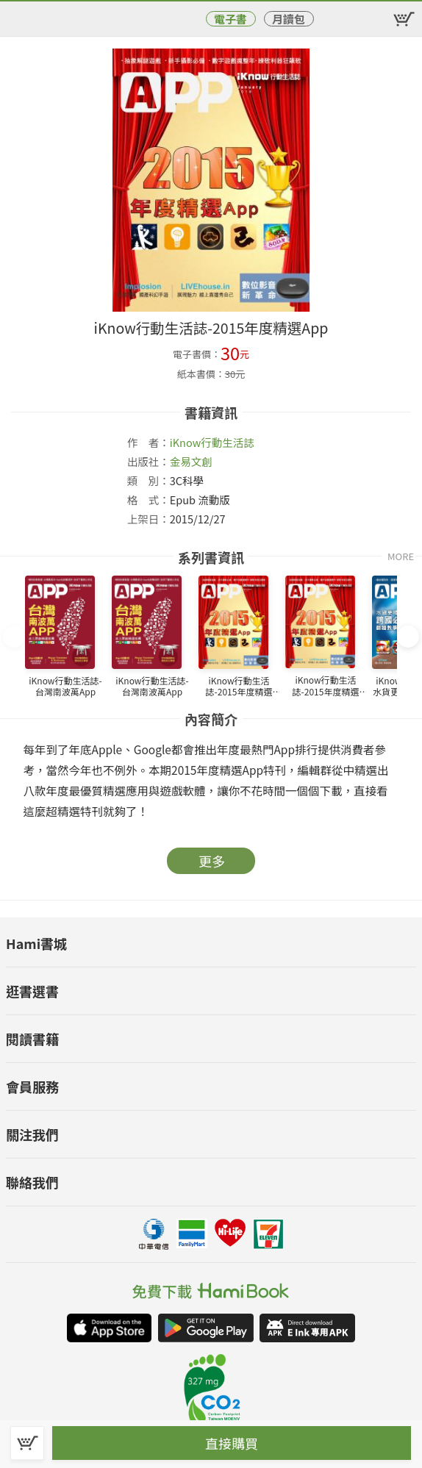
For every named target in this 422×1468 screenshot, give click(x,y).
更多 (212, 860)
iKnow (185, 442)
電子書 (230, 18)
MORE (400, 556)
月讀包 (288, 18)
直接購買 (231, 1443)
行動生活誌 (227, 442)
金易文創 (191, 461)
